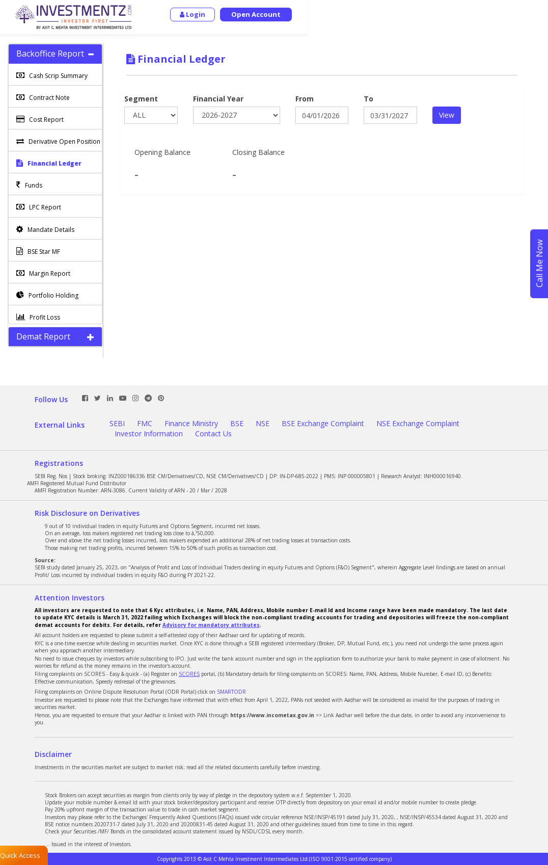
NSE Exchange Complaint (417, 423)
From (304, 98)
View (446, 115)
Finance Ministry (191, 423)
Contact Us (213, 433)
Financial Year (218, 98)
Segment (141, 98)
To (368, 98)
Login (433, 14)
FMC (144, 423)
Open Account (497, 14)
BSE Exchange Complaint (323, 423)
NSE (262, 423)
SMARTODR (231, 691)
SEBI (117, 423)
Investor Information (149, 433)
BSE (236, 423)
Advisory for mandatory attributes (211, 624)
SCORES (189, 673)
